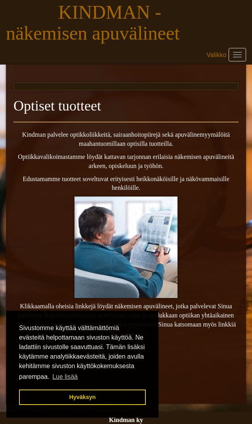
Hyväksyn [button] (82, 397)
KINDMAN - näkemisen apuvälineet (95, 23)
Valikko (216, 55)
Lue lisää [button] (65, 376)
